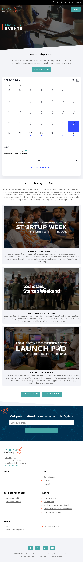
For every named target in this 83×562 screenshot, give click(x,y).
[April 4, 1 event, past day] (73, 94)
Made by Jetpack (56, 556)
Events (45, 493)
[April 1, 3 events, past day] (41, 94)
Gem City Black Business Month (58, 509)
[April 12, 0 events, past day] (9, 115)
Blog (8, 526)
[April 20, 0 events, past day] (20, 126)
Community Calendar (53, 512)
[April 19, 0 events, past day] (9, 126)
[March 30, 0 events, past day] (20, 94)
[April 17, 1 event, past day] (63, 115)
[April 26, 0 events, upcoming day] (9, 137)
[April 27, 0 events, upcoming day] (20, 137)
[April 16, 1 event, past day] (52, 115)
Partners (48, 480)
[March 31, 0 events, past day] (30, 94)
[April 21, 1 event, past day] (30, 126)
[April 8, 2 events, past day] (41, 104)
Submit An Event (41, 70)
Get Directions (12, 466)
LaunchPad (49, 502)
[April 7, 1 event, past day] (30, 104)
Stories (8, 521)
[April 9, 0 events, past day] (52, 104)
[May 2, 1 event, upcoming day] (73, 137)
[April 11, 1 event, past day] (73, 104)
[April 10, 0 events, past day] (63, 104)
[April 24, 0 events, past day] (63, 126)
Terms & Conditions (27, 556)
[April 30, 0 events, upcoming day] (52, 137)
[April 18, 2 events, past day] (73, 115)
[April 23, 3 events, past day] (52, 126)
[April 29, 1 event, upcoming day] (41, 137)
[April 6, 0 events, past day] (20, 104)
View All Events (31, 394)
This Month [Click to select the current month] (41, 160)
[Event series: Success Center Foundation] (26, 151)
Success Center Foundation (15, 154)
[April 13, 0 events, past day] (20, 115)
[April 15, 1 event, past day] (41, 115)
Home (6, 472)
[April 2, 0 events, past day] (52, 94)
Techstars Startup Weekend (56, 505)
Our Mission (49, 477)
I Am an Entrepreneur (15, 530)
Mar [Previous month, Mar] (6, 160)
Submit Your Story (52, 526)
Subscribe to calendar (40, 168)
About (45, 472)
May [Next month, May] (77, 160)
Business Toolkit (13, 502)
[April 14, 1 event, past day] (30, 115)
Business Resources (15, 493)
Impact (47, 484)
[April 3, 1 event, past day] (63, 94)
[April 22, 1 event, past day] (41, 126)
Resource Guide (13, 498)
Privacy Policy (42, 556)
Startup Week (50, 498)
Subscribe (77, 2)
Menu (76, 9)
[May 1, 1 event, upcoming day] (63, 137)
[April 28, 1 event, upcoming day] (30, 137)
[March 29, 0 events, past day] (9, 94)
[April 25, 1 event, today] (73, 126)
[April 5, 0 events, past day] (9, 104)
